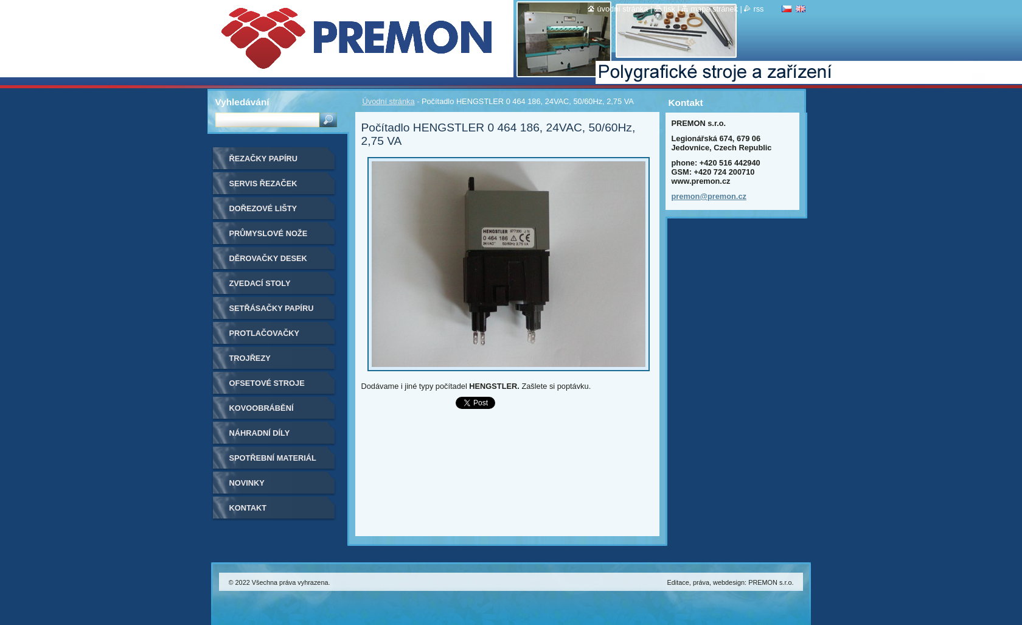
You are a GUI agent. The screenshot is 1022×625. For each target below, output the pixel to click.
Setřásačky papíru (271, 308)
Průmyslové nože (268, 233)
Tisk (669, 8)
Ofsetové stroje (267, 383)
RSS (758, 8)
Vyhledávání (242, 102)
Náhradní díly (259, 433)
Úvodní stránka (389, 101)
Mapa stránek (714, 8)
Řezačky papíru (263, 158)
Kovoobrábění (261, 408)
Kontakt (248, 507)
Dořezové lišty (263, 208)
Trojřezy (250, 358)
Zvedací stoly (260, 283)
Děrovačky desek (268, 258)
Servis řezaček (263, 183)
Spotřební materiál (272, 458)
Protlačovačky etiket (264, 337)
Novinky (247, 482)
